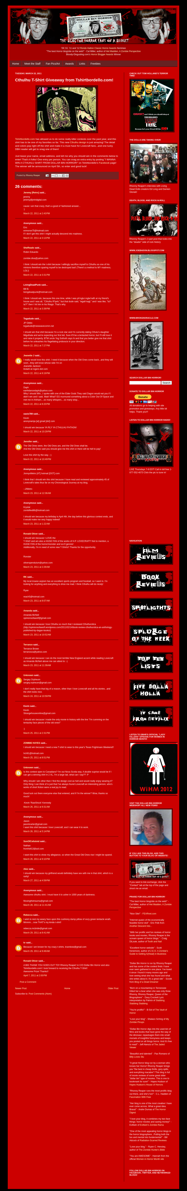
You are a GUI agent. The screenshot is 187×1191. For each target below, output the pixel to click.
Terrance (28, 644)
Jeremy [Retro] (31, 192)
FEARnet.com (149, 913)
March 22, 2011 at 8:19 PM (36, 373)
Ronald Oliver (30, 533)
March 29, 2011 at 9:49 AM (36, 951)
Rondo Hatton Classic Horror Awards (98, 48)
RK (25, 577)
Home (15, 63)
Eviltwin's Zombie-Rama (152, 1125)
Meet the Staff (32, 63)
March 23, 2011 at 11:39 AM (37, 665)
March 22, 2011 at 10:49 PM (37, 459)
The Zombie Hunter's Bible (152, 1150)
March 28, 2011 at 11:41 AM (37, 905)
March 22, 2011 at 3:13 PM (36, 238)
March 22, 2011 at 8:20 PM (36, 404)
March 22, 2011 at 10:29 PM (37, 431)
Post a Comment (28, 982)
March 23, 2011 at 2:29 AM (36, 567)
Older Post (113, 988)
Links (82, 63)
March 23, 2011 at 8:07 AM (36, 600)
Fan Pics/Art (53, 63)
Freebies (96, 63)
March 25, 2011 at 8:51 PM (36, 757)
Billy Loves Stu (136, 1057)
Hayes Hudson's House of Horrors (146, 1084)
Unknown (28, 675)
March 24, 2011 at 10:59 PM (37, 696)
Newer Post (21, 988)
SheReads (29, 248)
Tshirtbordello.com (25, 139)
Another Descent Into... (140, 926)
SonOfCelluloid (31, 841)
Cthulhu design (78, 142)
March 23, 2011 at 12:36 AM (37, 493)
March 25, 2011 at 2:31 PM (36, 733)
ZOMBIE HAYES (31, 743)
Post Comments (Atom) (40, 993)
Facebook (104, 162)
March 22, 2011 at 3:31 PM (36, 275)
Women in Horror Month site (150, 1159)
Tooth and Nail (155, 941)
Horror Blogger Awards (102, 54)
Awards (69, 63)
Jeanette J (28, 355)
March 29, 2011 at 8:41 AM (36, 932)
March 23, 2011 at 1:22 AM (36, 524)
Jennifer (27, 441)
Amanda (27, 610)
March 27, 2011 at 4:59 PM (36, 880)
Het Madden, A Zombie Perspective (123, 51)
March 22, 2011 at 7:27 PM (36, 345)
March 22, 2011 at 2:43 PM (36, 213)
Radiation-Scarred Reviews (153, 1140)
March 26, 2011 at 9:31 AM (36, 807)
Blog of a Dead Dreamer (146, 982)
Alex (25, 869)
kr (24, 942)
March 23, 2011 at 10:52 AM (37, 634)
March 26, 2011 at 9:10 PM (36, 859)
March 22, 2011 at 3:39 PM (36, 308)
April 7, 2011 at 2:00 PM (35, 975)
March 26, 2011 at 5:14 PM (36, 831)
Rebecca (27, 915)
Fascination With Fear (140, 1097)
